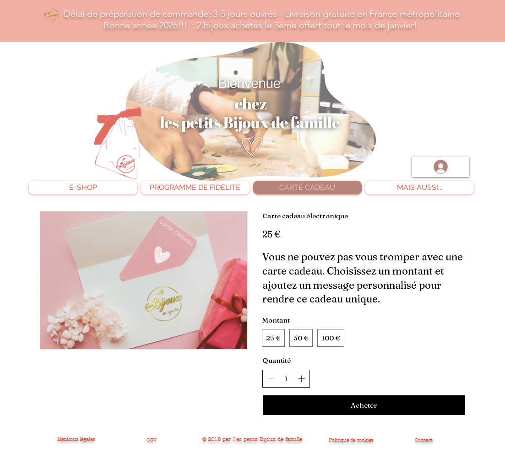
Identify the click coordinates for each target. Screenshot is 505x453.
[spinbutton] (286, 378)
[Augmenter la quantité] (301, 378)
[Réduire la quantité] (271, 378)
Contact (424, 440)
